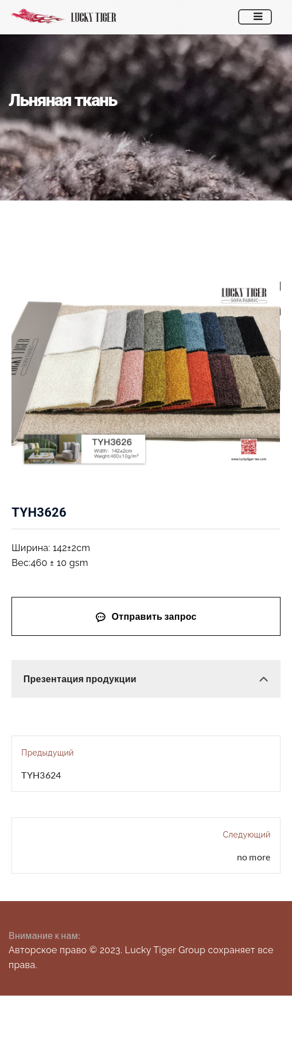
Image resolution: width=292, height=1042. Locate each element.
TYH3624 (41, 774)
